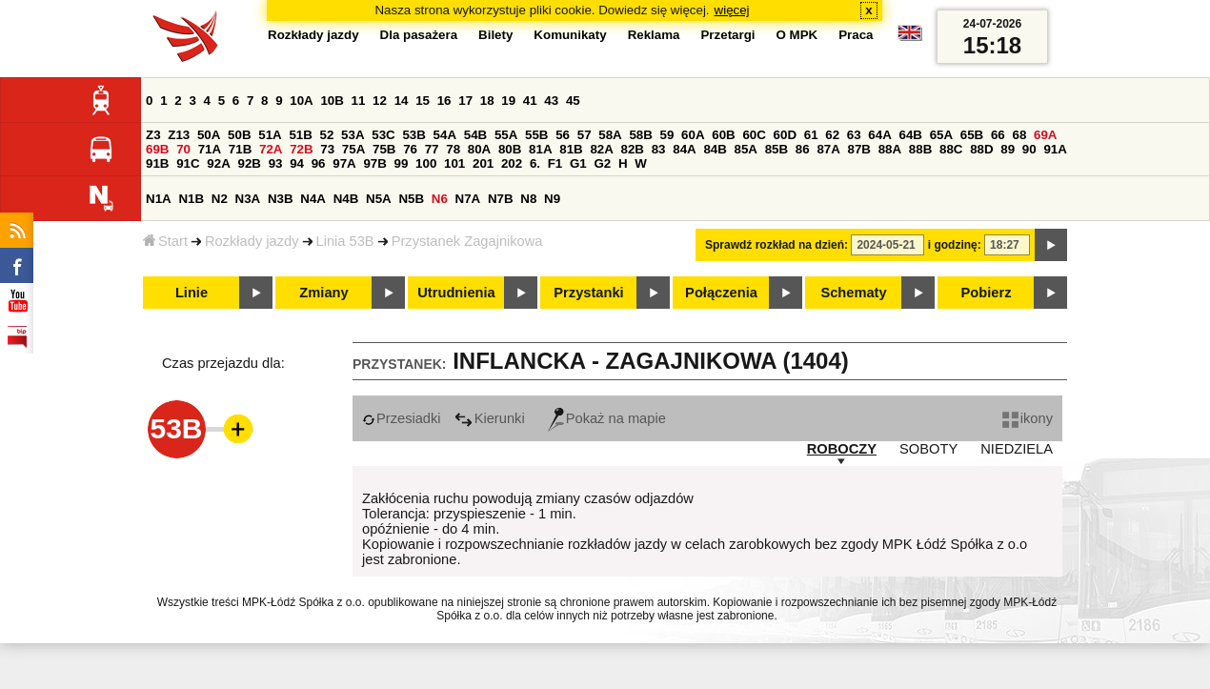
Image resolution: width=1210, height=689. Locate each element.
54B (475, 135)
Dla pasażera (419, 35)
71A (209, 149)
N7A (468, 199)
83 (659, 149)
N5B (411, 199)
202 (511, 163)
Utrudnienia (455, 292)
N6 (440, 199)
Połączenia (721, 292)
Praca (855, 35)
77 (432, 149)
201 (483, 163)
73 (327, 149)
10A (301, 100)
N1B (191, 199)
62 (832, 135)
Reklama (654, 35)
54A (445, 135)
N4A (313, 199)
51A (269, 135)
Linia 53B (345, 241)
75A (353, 149)
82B (632, 149)
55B (536, 135)
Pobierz (986, 292)
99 (401, 163)
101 (454, 163)
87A (828, 149)
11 (359, 100)
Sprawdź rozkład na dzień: (776, 245)
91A (1054, 149)
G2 (602, 163)
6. (535, 163)
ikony (1027, 418)
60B (723, 135)
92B (248, 163)
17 (465, 100)
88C (950, 149)
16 (444, 100)
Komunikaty (570, 35)
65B (971, 135)
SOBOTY (928, 448)
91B (157, 163)
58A (609, 135)
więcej (732, 10)
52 (327, 135)
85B (776, 149)
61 (811, 135)
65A (941, 135)
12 (380, 100)
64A (879, 135)
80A (479, 149)
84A (684, 149)
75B (384, 149)
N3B (280, 199)
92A (218, 163)
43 (551, 100)
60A (692, 135)
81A (540, 149)
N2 (220, 199)
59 (667, 135)
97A (344, 163)
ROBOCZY (842, 448)
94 (297, 163)
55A (505, 135)
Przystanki (588, 292)
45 (573, 100)
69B (157, 149)
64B (909, 135)
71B (240, 149)
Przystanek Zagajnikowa (467, 241)
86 (803, 149)
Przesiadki (401, 418)
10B (331, 100)
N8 (528, 199)
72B (301, 149)
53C (383, 135)
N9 (552, 199)
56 (562, 135)
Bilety (495, 35)
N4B (346, 199)
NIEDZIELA (1016, 448)
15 (422, 100)
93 (276, 163)
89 (1007, 149)
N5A (379, 199)
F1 (555, 163)
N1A (158, 199)
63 (854, 135)
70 (183, 149)
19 (508, 100)
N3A (248, 199)
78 (453, 149)
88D (981, 149)
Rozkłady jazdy (252, 241)
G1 (578, 163)
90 (1029, 149)
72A (270, 149)
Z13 (179, 135)
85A (746, 149)
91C (187, 163)
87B (859, 149)
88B (920, 149)
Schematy (853, 292)
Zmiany (323, 292)
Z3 (153, 135)
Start (165, 241)
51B (300, 135)
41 (530, 100)
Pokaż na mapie (607, 418)
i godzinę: (954, 245)
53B (413, 135)
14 (401, 100)
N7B (501, 199)
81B (570, 149)
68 (1019, 135)
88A (889, 149)
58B (640, 135)
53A (352, 135)
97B (374, 163)
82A (601, 149)
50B (239, 135)
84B (714, 149)
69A (1045, 135)
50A (208, 135)
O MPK (797, 35)
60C (753, 135)
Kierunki (489, 418)
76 (410, 149)
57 (584, 135)
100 (425, 163)
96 (319, 163)
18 (487, 100)
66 (998, 135)
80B (509, 149)
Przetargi (727, 35)
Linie (191, 292)
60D (785, 135)
